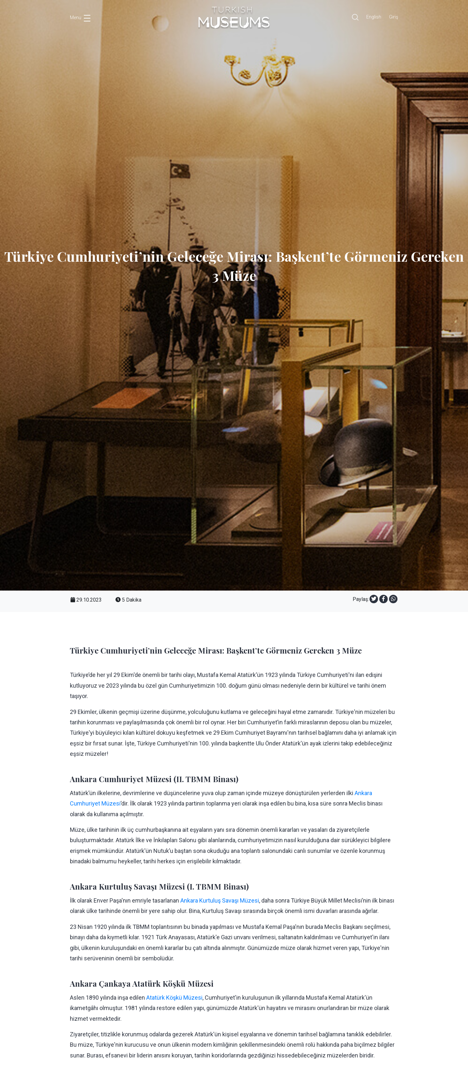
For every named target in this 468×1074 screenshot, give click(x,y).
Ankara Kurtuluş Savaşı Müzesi (219, 900)
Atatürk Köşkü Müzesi (174, 997)
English (373, 16)
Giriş (393, 16)
